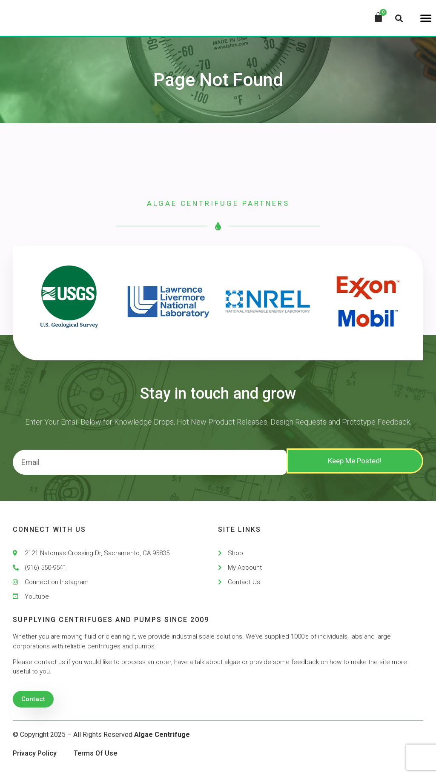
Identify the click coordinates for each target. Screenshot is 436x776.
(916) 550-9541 (45, 567)
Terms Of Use (95, 753)
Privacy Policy (35, 753)
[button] (426, 18)
